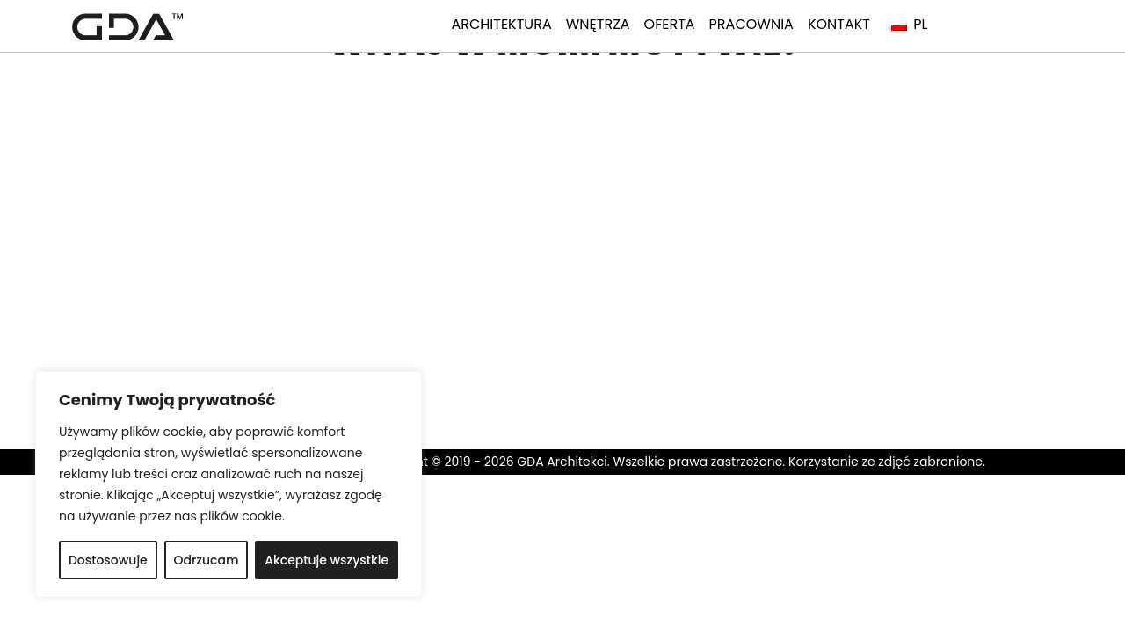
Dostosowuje (108, 560)
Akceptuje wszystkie (326, 560)
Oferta (669, 24)
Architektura (501, 24)
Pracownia (751, 24)
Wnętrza (598, 24)
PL (909, 24)
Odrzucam (206, 560)
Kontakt (839, 24)
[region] (228, 484)
